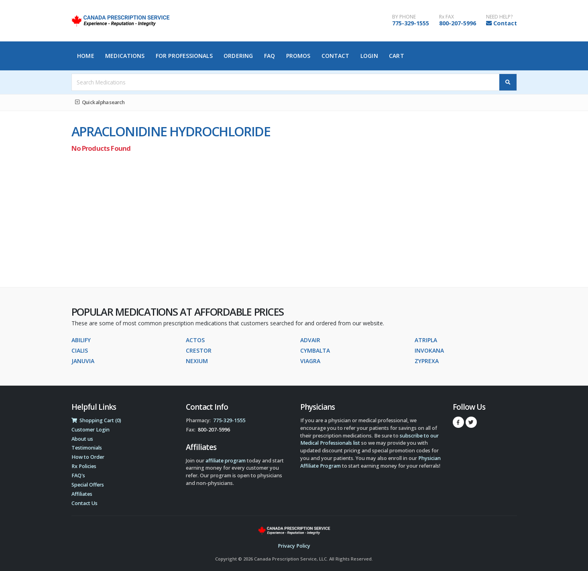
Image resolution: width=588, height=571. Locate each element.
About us (82, 438)
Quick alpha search (100, 102)
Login (369, 56)
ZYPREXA (427, 361)
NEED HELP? (499, 17)
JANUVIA (82, 361)
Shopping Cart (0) (96, 420)
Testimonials (86, 447)
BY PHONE (404, 17)
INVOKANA (429, 350)
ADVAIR (310, 340)
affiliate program (225, 460)
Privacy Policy (294, 545)
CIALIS (79, 350)
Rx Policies (83, 466)
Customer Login (90, 429)
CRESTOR (199, 350)
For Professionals (184, 56)
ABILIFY (81, 340)
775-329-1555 (410, 23)
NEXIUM (197, 361)
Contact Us (84, 503)
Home (85, 56)
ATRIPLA (426, 340)
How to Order (87, 457)
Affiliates (81, 494)
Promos (298, 56)
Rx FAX (446, 17)
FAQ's (78, 475)
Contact (505, 23)
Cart (396, 56)
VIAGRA (310, 361)
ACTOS (195, 340)
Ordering (238, 56)
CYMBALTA (315, 350)
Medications (124, 56)
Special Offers (87, 484)
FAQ (269, 56)
